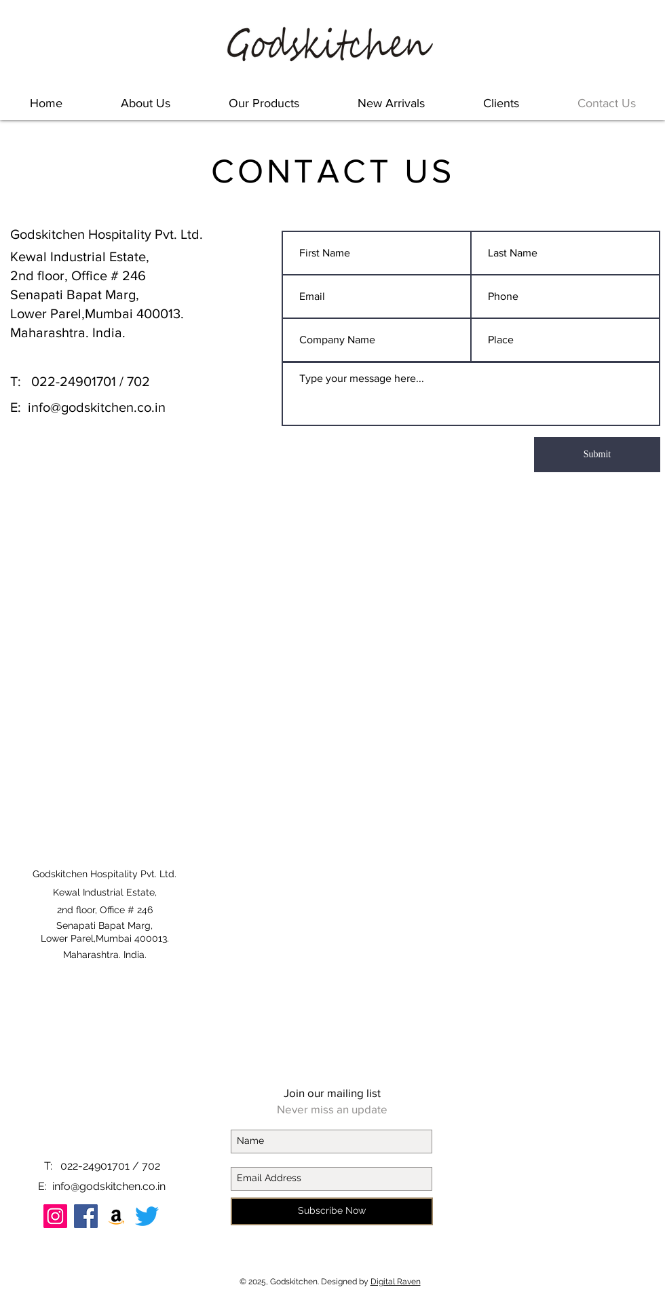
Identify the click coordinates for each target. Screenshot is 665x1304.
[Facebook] (86, 1216)
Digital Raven (395, 1281)
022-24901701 (73, 381)
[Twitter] (147, 1216)
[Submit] (597, 454)
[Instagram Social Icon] (55, 1216)
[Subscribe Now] (332, 1211)
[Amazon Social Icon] (116, 1216)
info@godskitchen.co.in (97, 407)
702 (138, 381)
